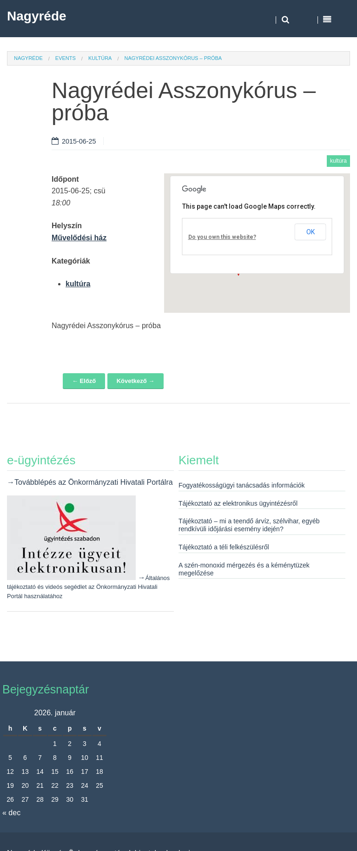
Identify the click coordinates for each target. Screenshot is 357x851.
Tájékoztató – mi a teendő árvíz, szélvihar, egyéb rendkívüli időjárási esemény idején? (249, 525)
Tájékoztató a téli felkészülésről (223, 547)
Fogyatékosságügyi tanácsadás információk (241, 485)
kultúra (100, 58)
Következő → (136, 380)
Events (65, 58)
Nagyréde (36, 16)
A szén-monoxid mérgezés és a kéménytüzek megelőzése (244, 569)
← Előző (84, 380)
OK (310, 232)
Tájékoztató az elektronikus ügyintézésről (238, 503)
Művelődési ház (79, 238)
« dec (11, 813)
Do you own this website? (222, 237)
